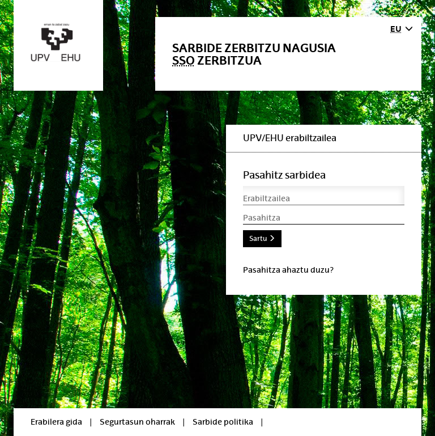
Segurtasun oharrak (137, 421)
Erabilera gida (56, 421)
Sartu (262, 239)
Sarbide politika (223, 421)
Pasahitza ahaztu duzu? (288, 269)
